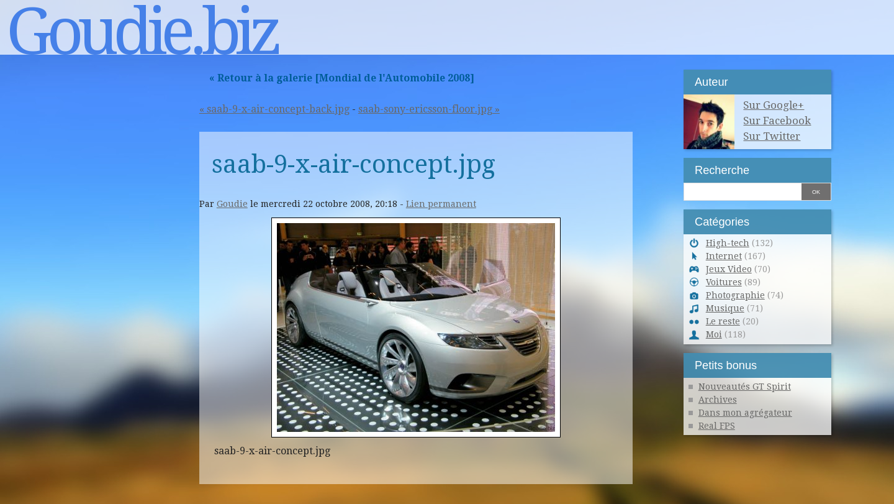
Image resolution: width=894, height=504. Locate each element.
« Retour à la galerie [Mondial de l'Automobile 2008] (341, 78)
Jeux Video (729, 269)
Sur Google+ (773, 105)
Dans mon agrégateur (745, 413)
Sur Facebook (777, 120)
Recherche (722, 169)
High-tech (727, 243)
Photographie (735, 295)
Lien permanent (441, 204)
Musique (725, 308)
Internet (724, 256)
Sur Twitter (771, 136)
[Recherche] (742, 190)
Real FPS (716, 426)
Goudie (232, 204)
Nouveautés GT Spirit (744, 387)
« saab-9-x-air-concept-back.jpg (274, 109)
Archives (717, 400)
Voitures (724, 282)
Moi (714, 334)
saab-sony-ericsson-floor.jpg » (429, 109)
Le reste (723, 321)
